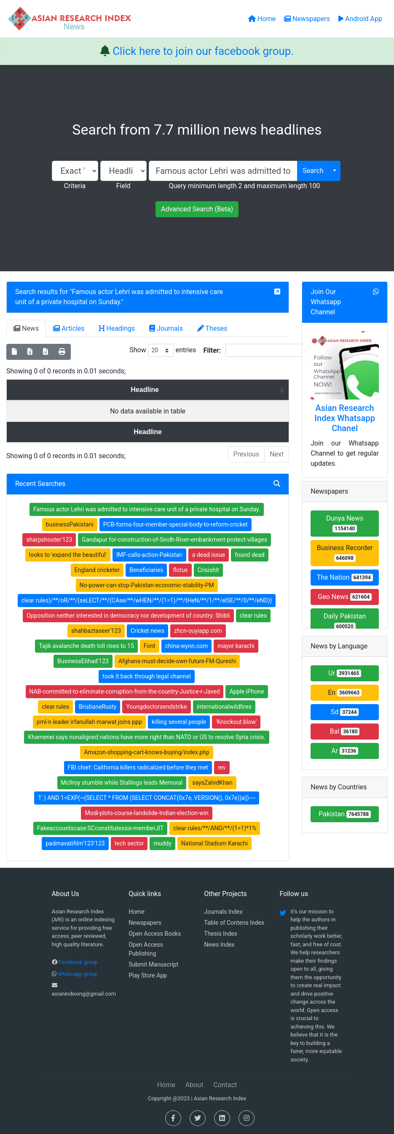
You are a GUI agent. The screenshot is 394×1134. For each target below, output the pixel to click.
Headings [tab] (117, 328)
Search (313, 171)
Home (137, 911)
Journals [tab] (166, 328)
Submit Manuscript (153, 964)
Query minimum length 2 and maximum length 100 (244, 186)
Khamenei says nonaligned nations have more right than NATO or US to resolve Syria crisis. (146, 737)
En (345, 692)
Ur (344, 673)
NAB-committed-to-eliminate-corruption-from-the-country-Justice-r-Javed (124, 691)
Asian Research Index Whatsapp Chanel (344, 418)
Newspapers (145, 922)
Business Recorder (345, 553)
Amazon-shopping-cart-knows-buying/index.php (146, 752)
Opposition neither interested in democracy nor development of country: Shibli (128, 615)
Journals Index (223, 911)
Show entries (162, 350)
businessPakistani (70, 524)
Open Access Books (155, 933)
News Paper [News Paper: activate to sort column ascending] (172, 389)
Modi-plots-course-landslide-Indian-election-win (146, 813)
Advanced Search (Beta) (197, 209)
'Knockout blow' (236, 721)
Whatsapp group (78, 974)
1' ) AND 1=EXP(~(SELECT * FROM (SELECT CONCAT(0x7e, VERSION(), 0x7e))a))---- (146, 797)
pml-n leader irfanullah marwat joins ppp (89, 721)
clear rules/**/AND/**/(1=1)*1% (214, 828)
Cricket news (147, 630)
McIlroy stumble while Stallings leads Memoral (122, 782)
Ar (344, 751)
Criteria (75, 186)
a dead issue (208, 554)
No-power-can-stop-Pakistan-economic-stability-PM (147, 585)
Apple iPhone (246, 691)
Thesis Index (220, 933)
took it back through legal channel (146, 676)
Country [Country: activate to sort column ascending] (251, 389)
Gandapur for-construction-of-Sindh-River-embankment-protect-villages (174, 539)
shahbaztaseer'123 (96, 630)
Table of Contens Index (234, 922)
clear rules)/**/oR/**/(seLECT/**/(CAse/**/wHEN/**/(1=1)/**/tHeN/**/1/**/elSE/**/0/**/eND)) (146, 600)
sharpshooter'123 (49, 539)
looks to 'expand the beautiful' (68, 554)
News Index (219, 944)
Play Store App (148, 975)
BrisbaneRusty (98, 706)
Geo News (345, 597)
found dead (250, 554)
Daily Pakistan (345, 621)
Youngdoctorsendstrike (156, 706)
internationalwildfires (224, 706)
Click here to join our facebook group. (203, 51)
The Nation (345, 577)
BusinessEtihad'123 (83, 661)
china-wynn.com (186, 646)
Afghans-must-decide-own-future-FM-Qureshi (177, 661)
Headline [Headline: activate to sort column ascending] (40, 389)
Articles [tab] (68, 328)
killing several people (179, 721)
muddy (162, 843)
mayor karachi (236, 646)
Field (123, 186)
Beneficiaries (146, 570)
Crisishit (208, 570)
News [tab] (26, 328)
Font (149, 646)
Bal (345, 731)
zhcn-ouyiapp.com (198, 630)
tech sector (129, 843)
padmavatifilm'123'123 (75, 843)
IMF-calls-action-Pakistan (149, 554)
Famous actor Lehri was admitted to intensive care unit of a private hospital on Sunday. (146, 509)
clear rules (253, 615)
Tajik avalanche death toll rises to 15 (86, 646)
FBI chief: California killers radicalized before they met (138, 767)
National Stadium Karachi (214, 843)
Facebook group (78, 962)
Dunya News (344, 523)
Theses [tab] (212, 328)
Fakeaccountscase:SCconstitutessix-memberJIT (100, 828)
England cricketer (97, 570)
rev (222, 767)
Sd (345, 712)
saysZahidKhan (212, 782)
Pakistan (345, 814)
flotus (180, 570)
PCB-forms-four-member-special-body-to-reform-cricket (175, 524)
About (194, 1085)
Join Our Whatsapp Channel (326, 302)
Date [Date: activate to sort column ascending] (102, 389)
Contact (225, 1085)
